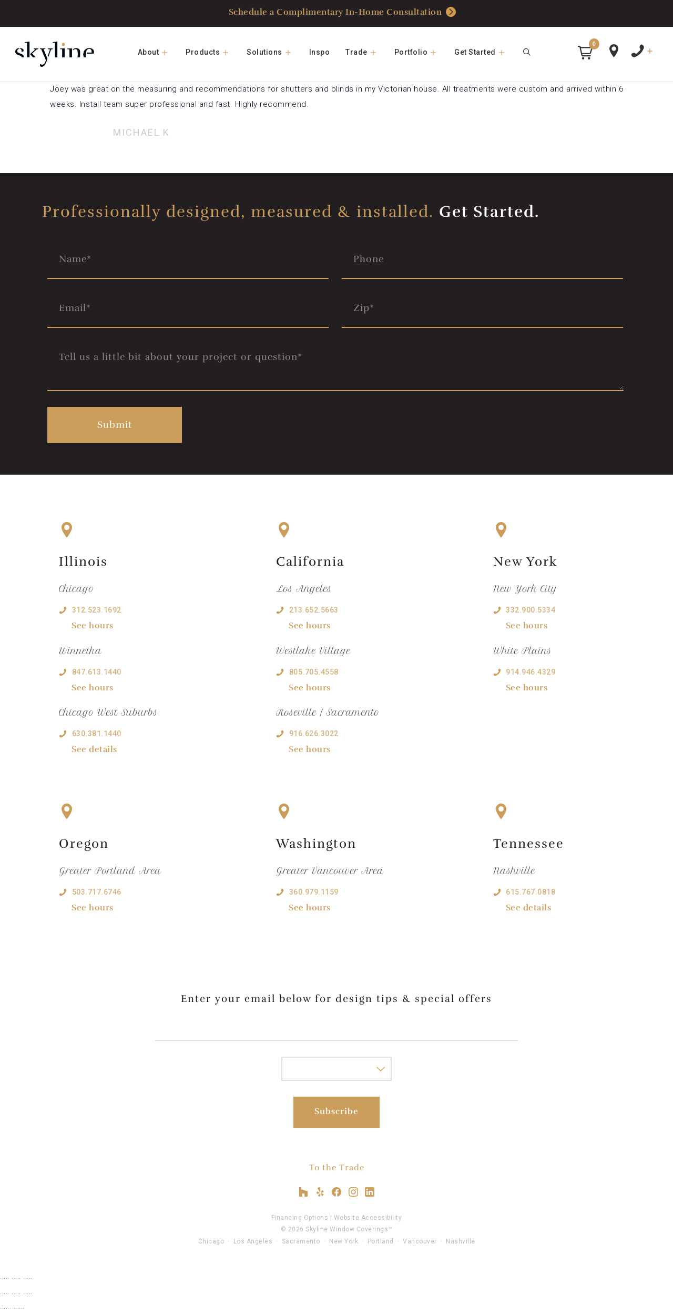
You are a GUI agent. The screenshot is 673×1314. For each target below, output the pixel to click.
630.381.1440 (96, 733)
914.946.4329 (530, 672)
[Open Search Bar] (527, 52)
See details (94, 749)
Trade (365, 52)
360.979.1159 (314, 892)
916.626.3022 (314, 733)
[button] (585, 53)
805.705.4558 (314, 672)
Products (212, 52)
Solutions (274, 52)
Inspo (319, 52)
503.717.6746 (96, 892)
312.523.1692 (96, 610)
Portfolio (420, 52)
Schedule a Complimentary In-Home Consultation (342, 12)
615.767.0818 (530, 892)
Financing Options (300, 1217)
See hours (93, 625)
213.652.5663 (314, 610)
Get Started (484, 52)
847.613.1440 (96, 672)
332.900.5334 (530, 610)
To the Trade (336, 1167)
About (158, 52)
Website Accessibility (368, 1217)
